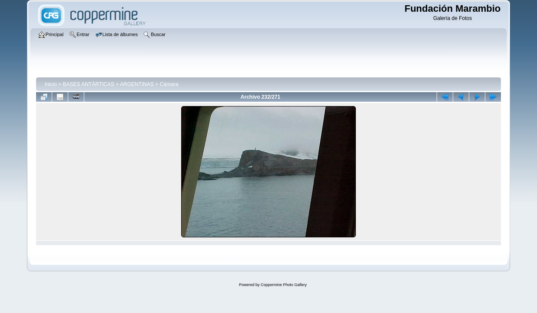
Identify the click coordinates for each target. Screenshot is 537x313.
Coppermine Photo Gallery (284, 285)
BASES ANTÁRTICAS (88, 84)
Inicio (51, 84)
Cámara (169, 84)
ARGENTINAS (137, 84)
